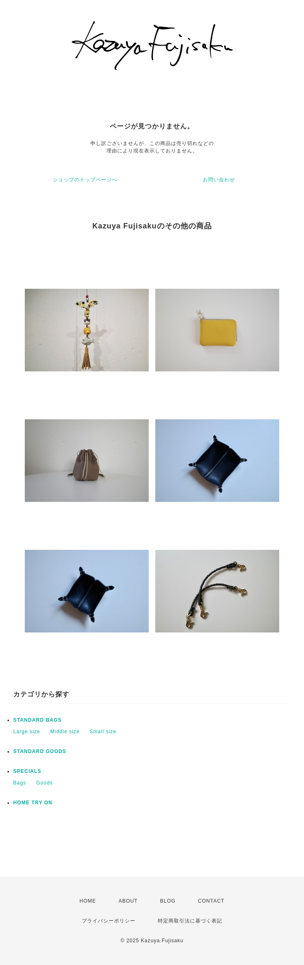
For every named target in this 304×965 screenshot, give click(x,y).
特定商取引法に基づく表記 (190, 921)
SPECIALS (27, 771)
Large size (26, 731)
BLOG (168, 901)
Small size (103, 731)
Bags (19, 783)
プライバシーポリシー (108, 921)
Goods (44, 783)
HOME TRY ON (32, 803)
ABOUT (128, 901)
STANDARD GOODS (39, 751)
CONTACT (211, 901)
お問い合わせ (219, 180)
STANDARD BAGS (37, 720)
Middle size (65, 731)
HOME (88, 901)
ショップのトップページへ (85, 180)
